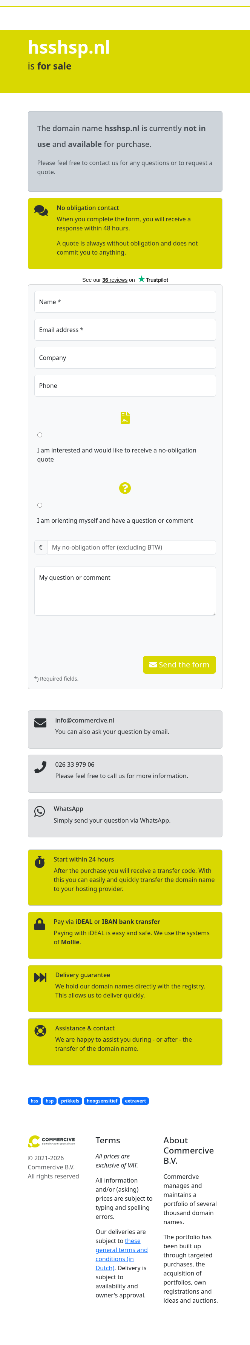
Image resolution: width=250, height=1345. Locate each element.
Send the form (179, 664)
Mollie (70, 942)
